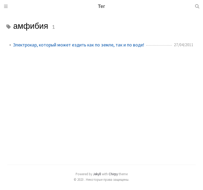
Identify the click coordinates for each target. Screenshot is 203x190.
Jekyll (97, 174)
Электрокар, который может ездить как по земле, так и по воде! (78, 45)
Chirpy (113, 174)
